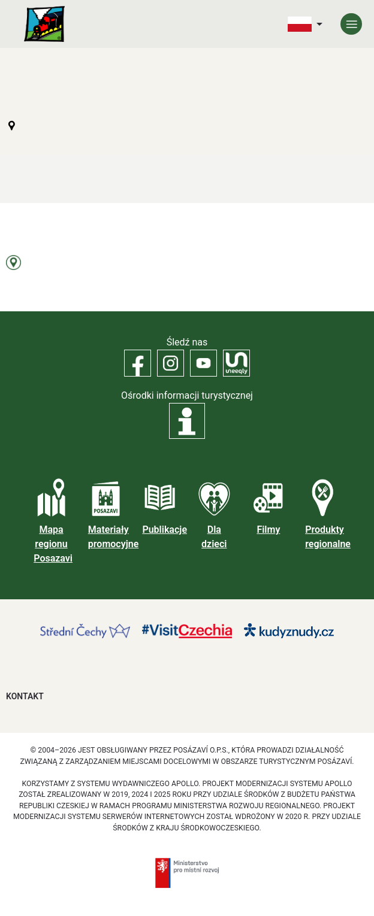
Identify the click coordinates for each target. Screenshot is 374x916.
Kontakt (25, 696)
